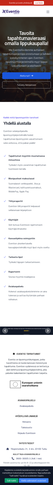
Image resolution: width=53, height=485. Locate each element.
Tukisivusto (26, 427)
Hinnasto (26, 421)
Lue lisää (39, 2)
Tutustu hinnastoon (26, 85)
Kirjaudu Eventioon (26, 433)
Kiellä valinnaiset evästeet (33, 480)
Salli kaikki (11, 480)
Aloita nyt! (26, 75)
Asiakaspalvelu (26, 406)
